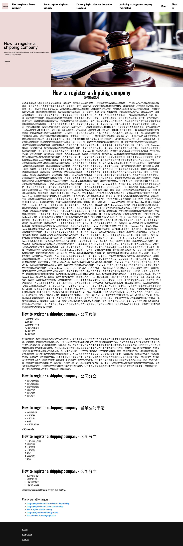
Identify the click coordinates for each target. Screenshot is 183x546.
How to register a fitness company (23, 6)
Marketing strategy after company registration (136, 6)
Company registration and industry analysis (42, 512)
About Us (174, 6)
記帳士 (133, 288)
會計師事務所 (67, 350)
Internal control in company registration (41, 515)
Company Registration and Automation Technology (45, 506)
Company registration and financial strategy (38, 489)
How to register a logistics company (56, 6)
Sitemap (25, 529)
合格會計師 (90, 183)
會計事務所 (98, 219)
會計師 (86, 111)
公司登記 (65, 341)
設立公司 (155, 234)
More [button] (163, 6)
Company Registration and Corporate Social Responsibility (48, 503)
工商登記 (91, 198)
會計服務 (77, 141)
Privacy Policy (27, 534)
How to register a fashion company (39, 509)
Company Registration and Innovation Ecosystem (94, 6)
